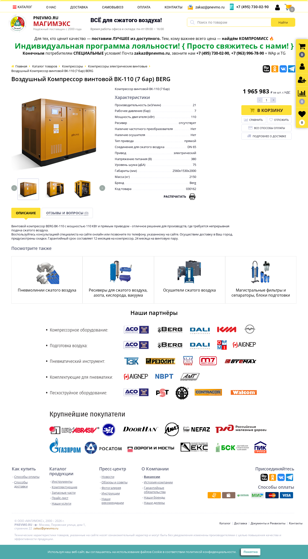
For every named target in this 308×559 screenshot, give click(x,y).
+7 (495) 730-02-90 (252, 7)
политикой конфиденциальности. (211, 552)
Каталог (25, 7)
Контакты (173, 7)
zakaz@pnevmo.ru (210, 7)
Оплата (143, 7)
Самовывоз (112, 7)
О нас (51, 7)
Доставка (79, 7)
